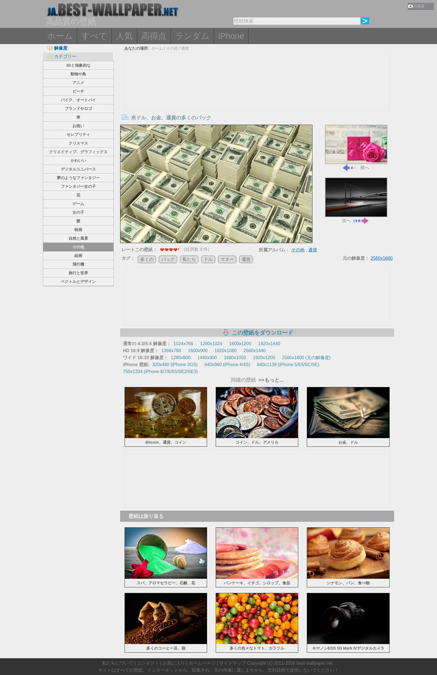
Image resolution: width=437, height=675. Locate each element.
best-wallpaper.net (314, 663)
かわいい (78, 160)
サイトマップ (232, 663)
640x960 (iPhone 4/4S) (227, 364)
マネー (227, 259)
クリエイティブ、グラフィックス (78, 152)
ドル (208, 259)
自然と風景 (78, 238)
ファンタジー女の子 (78, 186)
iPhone (231, 35)
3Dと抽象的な (78, 65)
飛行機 (78, 264)
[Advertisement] (257, 95)
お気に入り (174, 663)
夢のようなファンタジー (78, 178)
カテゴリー (61, 56)
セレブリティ (78, 134)
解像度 (57, 48)
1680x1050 (235, 357)
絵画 (78, 255)
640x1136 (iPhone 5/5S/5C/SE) (288, 364)
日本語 (416, 6)
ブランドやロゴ (78, 108)
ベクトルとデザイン (78, 281)
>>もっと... (270, 380)
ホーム (60, 35)
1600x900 (197, 350)
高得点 (153, 35)
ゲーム (78, 203)
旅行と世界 (78, 273)
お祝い (78, 126)
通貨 (185, 48)
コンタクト (148, 663)
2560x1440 (255, 350)
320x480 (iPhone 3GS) (175, 364)
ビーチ (78, 91)
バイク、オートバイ (78, 100)
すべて (94, 35)
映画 (78, 229)
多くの (147, 259)
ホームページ (202, 663)
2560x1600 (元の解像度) (306, 357)
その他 (78, 247)
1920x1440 (269, 343)
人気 (124, 35)
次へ (356, 200)
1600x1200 (240, 343)
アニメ (78, 82)
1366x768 (171, 350)
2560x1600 (382, 258)
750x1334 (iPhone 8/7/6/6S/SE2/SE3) (160, 371)
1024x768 (183, 343)
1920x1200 (264, 357)
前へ (356, 147)
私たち (189, 259)
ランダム (192, 35)
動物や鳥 (78, 74)
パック (168, 259)
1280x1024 (211, 343)
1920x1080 (226, 350)
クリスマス (78, 143)
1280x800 (180, 357)
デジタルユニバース (78, 169)
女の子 (78, 212)
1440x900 (207, 357)
